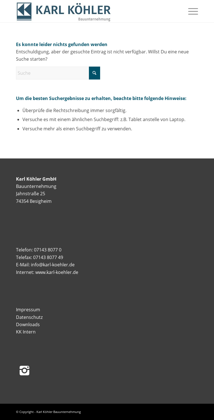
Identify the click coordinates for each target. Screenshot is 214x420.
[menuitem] (190, 11)
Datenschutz (29, 317)
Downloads (28, 324)
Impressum (28, 310)
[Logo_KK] (89, 11)
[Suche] (58, 73)
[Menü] (190, 11)
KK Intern (26, 332)
